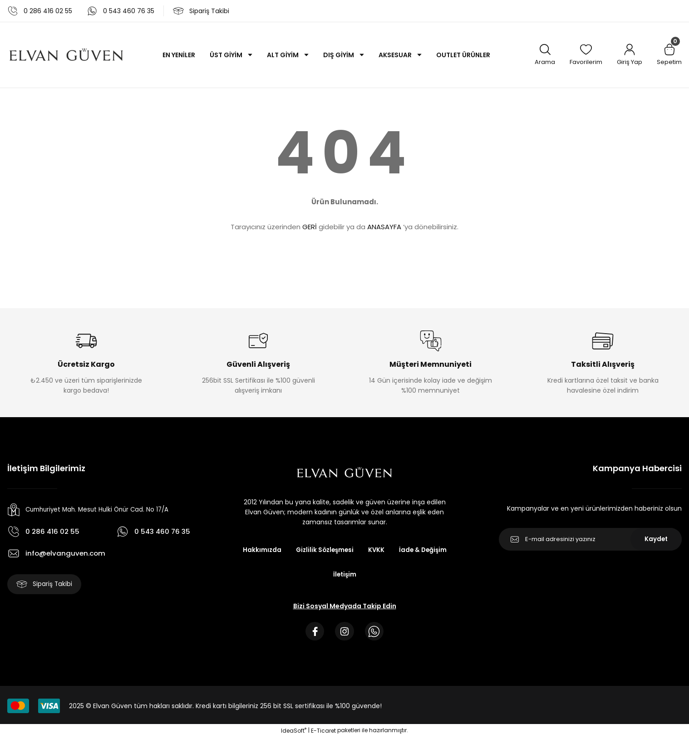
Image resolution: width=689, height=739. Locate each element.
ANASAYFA (384, 227)
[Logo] (66, 55)
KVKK (377, 550)
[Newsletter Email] (590, 539)
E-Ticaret (323, 732)
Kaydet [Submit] (656, 539)
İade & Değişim (424, 550)
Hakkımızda (259, 550)
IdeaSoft (293, 732)
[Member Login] (629, 55)
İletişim (344, 574)
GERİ (309, 227)
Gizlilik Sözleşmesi (323, 550)
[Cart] (669, 55)
